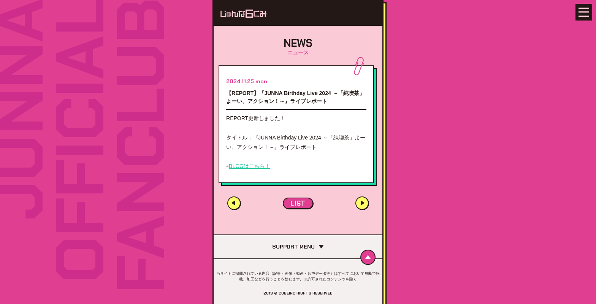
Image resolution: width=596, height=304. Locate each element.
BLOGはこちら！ (249, 166)
